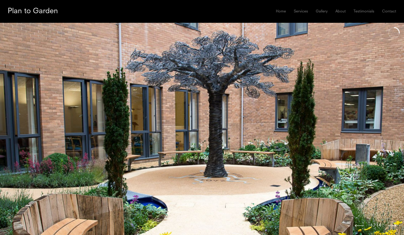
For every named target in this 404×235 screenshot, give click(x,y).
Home (281, 11)
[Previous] (359, 226)
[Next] (392, 226)
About (340, 11)
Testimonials (364, 11)
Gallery (322, 11)
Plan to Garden (33, 11)
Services (301, 11)
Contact (389, 11)
